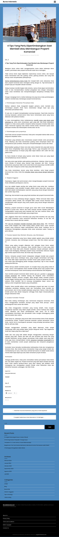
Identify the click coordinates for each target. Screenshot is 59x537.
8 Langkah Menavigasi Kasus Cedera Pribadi (16, 437)
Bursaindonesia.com (8, 505)
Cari (5, 423)
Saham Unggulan (9, 492)
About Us (5, 515)
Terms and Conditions (8, 522)
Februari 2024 (8, 460)
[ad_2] (7, 383)
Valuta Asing (7, 497)
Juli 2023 (6, 474)
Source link (8, 386)
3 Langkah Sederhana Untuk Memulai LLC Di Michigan (29, 417)
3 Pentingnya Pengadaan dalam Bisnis (14, 448)
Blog (5, 486)
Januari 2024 (7, 463)
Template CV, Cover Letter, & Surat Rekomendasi (17, 442)
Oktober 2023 (8, 466)
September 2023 (8, 469)
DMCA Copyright (7, 525)
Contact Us (6, 528)
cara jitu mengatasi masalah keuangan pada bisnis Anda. (26, 224)
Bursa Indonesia (10, 2)
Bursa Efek (7, 489)
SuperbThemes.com (41, 534)
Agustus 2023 (8, 471)
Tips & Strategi (8, 494)
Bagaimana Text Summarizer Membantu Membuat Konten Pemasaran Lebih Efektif (26, 445)
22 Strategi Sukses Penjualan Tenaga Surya (16, 440)
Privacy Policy (6, 518)
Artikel (6, 484)
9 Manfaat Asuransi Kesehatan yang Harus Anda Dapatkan (30, 411)
